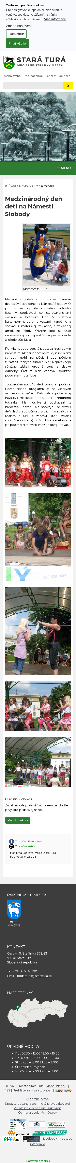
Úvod (12, 186)
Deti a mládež (44, 186)
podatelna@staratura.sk (34, 976)
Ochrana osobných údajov (37, 1112)
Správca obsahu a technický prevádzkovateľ (37, 1104)
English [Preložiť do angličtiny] (52, 75)
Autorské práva (37, 1099)
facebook (37, 75)
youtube (66, 1138)
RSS (27, 75)
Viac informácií (55, 19)
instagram (37, 1144)
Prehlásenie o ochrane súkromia (37, 1108)
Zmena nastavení (19, 26)
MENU (65, 168)
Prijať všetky (18, 43)
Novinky (25, 186)
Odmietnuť (16, 34)
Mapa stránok (13, 75)
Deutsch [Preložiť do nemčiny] (64, 75)
